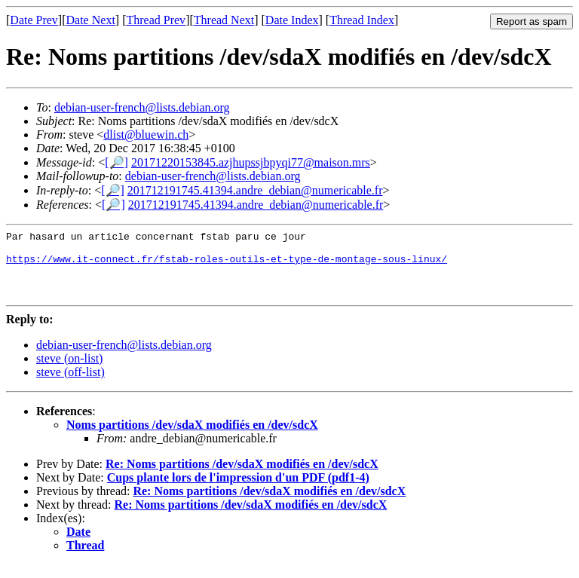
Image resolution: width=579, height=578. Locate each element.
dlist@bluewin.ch (145, 134)
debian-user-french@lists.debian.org (142, 107)
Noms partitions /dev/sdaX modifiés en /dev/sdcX (192, 438)
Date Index (292, 20)
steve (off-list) (70, 385)
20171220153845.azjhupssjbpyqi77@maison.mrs (250, 162)
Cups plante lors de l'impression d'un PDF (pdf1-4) (238, 491)
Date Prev (34, 20)
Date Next (90, 20)
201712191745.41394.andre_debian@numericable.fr (255, 190)
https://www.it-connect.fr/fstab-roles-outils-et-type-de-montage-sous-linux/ (226, 265)
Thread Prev (155, 20)
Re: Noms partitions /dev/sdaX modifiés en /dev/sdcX (242, 477)
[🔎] (116, 162)
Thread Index (361, 20)
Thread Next (224, 20)
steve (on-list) (69, 371)
